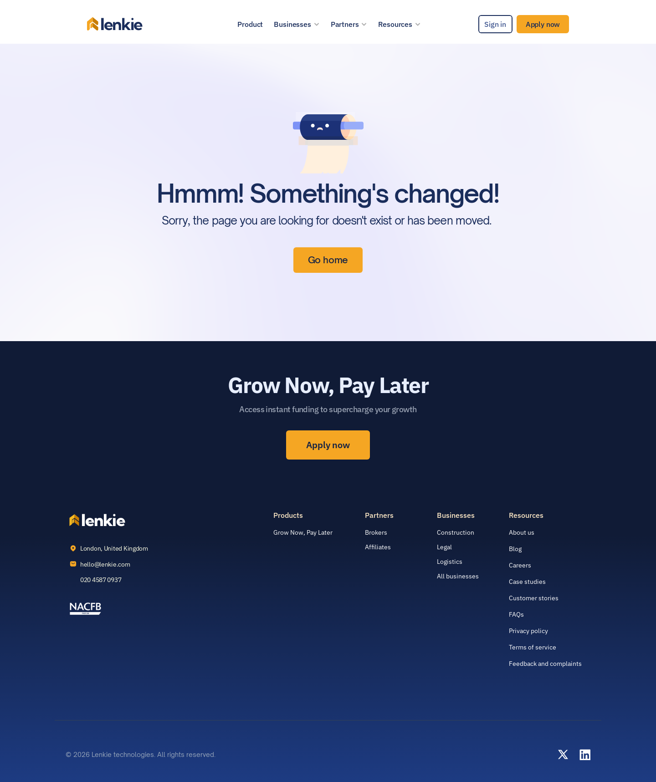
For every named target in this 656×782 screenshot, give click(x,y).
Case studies (527, 582)
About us (521, 532)
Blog (515, 549)
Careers (520, 565)
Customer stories (534, 598)
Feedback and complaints (545, 663)
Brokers (376, 532)
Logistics (449, 561)
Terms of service (532, 647)
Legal (444, 547)
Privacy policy (528, 631)
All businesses (458, 576)
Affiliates (378, 547)
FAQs (516, 614)
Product (250, 24)
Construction (455, 532)
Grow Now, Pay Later (303, 532)
